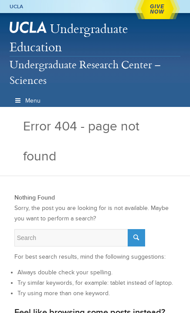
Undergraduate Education (69, 37)
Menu (27, 100)
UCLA (16, 6)
